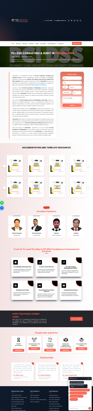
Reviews (31, 43)
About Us (18, 43)
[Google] (77, 20)
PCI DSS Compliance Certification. (38, 84)
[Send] (89, 408)
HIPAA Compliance (34, 401)
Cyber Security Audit (16, 395)
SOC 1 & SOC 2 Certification (55, 406)
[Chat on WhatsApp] (2, 203)
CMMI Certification (53, 395)
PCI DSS (18, 56)
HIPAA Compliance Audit (17, 399)
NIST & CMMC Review (16, 408)
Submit (72, 105)
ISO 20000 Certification (54, 397)
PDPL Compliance (34, 397)
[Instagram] (80, 20)
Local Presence (52, 43)
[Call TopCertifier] (48, 20)
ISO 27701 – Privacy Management (38, 399)
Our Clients (43, 43)
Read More (18, 350)
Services (25, 43)
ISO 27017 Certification (54, 399)
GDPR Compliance (34, 395)
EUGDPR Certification (54, 408)
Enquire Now (77, 43)
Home (12, 43)
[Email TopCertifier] (60, 20)
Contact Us (61, 43)
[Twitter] (71, 20)
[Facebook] (68, 20)
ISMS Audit (13, 406)
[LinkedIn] (74, 20)
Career (37, 43)
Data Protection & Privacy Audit (19, 397)
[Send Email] (2, 208)
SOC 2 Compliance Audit (17, 404)
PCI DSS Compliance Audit (17, 401)
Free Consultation (76, 319)
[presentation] (4, 166)
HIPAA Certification (53, 401)
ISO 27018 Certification (54, 404)
